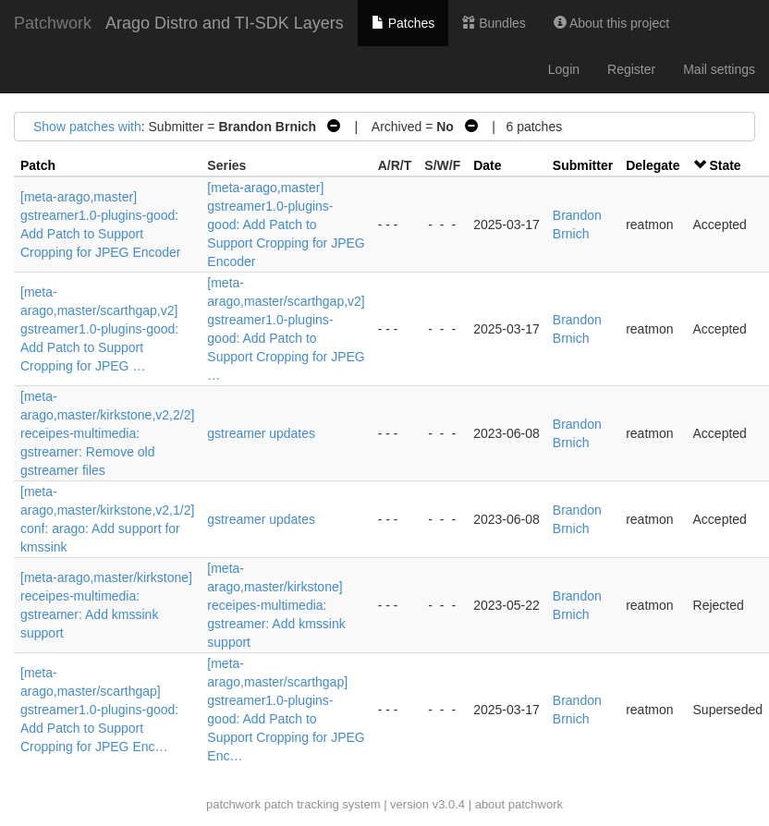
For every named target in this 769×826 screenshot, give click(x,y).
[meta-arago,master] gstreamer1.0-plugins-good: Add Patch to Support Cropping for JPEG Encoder (285, 224)
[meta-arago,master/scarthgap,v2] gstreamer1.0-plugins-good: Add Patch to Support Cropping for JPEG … (99, 329)
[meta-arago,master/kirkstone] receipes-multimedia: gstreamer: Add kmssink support (276, 605)
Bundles (493, 23)
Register (631, 69)
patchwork (233, 804)
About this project (611, 23)
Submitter (583, 165)
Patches (403, 23)
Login (564, 69)
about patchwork (519, 804)
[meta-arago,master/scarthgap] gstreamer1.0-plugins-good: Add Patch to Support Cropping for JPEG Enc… (99, 709)
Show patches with (87, 126)
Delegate (652, 165)
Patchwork (53, 23)
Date (487, 165)
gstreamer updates (261, 433)
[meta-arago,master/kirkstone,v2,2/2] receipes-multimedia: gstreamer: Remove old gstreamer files (107, 433)
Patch (37, 165)
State (724, 165)
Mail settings (719, 69)
